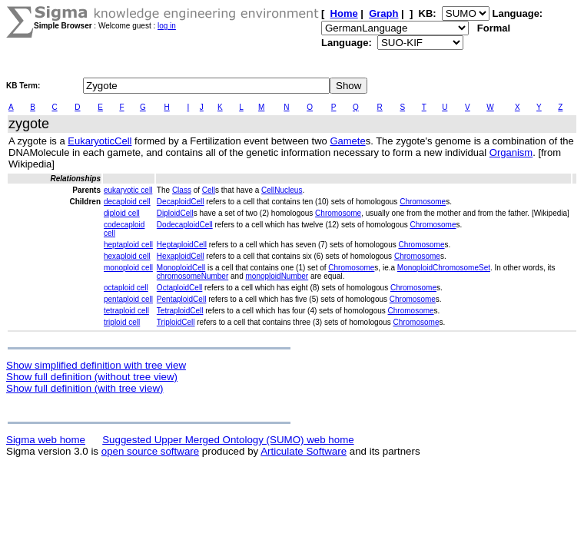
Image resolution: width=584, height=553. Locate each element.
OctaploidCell (179, 287)
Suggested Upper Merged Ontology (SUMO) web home (227, 439)
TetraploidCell (180, 310)
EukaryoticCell (99, 141)
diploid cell (122, 213)
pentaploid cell (128, 299)
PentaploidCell (182, 299)
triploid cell (122, 322)
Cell (208, 190)
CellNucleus (281, 190)
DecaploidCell (180, 201)
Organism (511, 152)
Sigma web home (45, 439)
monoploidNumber (276, 276)
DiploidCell (175, 213)
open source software (150, 451)
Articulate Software (303, 451)
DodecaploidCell (185, 224)
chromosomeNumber (192, 276)
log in (167, 26)
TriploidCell (176, 322)
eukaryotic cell (128, 190)
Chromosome (423, 201)
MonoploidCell (181, 267)
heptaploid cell (128, 244)
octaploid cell (126, 287)
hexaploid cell (127, 256)
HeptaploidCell (182, 244)
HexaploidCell (180, 256)
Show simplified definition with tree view (96, 365)
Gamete (347, 141)
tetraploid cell (126, 310)
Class (181, 190)
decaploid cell (127, 201)
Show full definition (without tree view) (92, 376)
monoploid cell (128, 267)
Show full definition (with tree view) (84, 388)
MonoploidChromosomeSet (443, 267)
